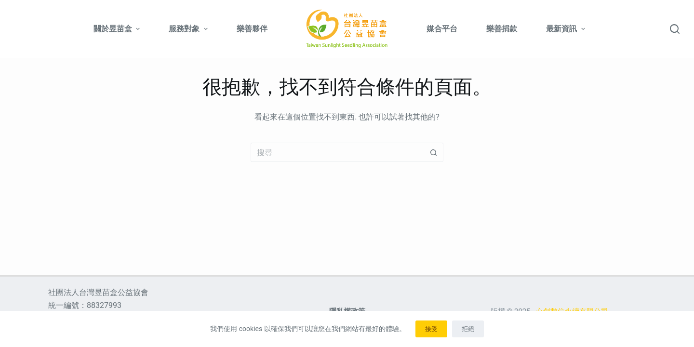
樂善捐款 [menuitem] (501, 28)
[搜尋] (675, 29)
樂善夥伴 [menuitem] (252, 28)
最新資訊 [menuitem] (565, 28)
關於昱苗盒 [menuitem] (117, 28)
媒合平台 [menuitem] (442, 28)
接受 (431, 329)
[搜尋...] (337, 152)
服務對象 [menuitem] (189, 28)
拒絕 (468, 329)
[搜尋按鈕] (433, 152)
